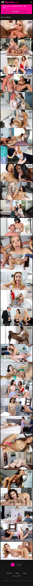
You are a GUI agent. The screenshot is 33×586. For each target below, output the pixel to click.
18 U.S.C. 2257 (17, 576)
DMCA (25, 573)
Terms (17, 573)
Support (9, 573)
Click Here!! (15, 12)
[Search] (31, 2)
